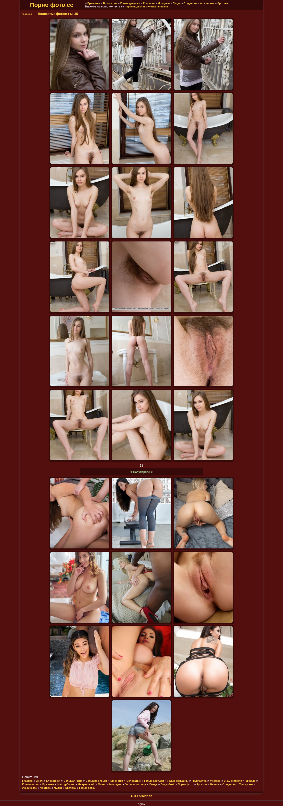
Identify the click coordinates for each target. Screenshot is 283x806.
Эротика (222, 3)
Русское (202, 784)
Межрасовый (86, 784)
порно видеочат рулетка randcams (146, 6)
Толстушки (246, 784)
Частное (45, 787)
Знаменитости (233, 780)
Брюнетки (93, 3)
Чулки (58, 787)
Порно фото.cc (52, 5)
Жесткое (215, 780)
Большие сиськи (96, 780)
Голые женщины (177, 780)
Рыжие (214, 784)
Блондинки (53, 780)
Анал (39, 780)
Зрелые (250, 780)
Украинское (207, 3)
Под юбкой (167, 784)
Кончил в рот (30, 784)
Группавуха (199, 780)
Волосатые (110, 3)
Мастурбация (65, 784)
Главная (27, 14)
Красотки (149, 3)
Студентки (190, 3)
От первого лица (135, 784)
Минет (102, 784)
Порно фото (185, 784)
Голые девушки (130, 3)
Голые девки (87, 787)
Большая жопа (73, 780)
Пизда (176, 3)
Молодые (164, 3)
